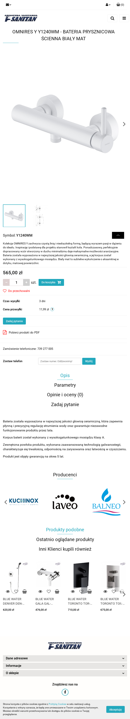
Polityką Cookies (57, 704)
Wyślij (89, 361)
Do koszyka (51, 282)
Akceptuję (115, 709)
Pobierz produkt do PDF (21, 332)
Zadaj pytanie (14, 321)
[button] (120, 5)
